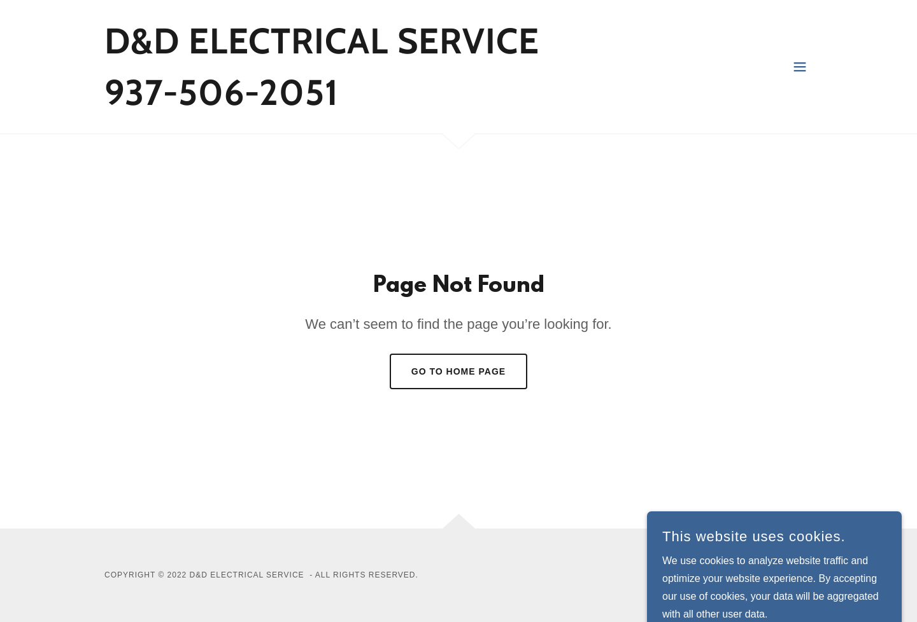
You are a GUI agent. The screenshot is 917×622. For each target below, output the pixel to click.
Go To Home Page (458, 371)
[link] (321, 101)
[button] (800, 66)
